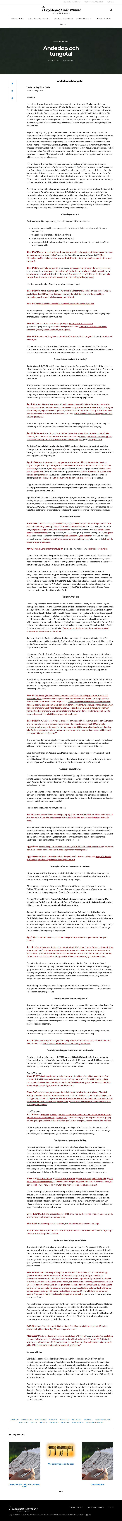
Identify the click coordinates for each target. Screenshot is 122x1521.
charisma (53, 1419)
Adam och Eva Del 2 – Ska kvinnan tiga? (24, 1485)
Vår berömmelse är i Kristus (61, 1464)
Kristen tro (16, 19)
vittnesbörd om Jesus (95, 1422)
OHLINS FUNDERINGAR (63, 19)
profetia (43, 1422)
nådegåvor (24, 1422)
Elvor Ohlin (64, 1419)
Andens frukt (41, 1419)
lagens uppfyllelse (103, 1419)
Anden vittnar (27, 1419)
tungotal (65, 1422)
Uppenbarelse (78, 1422)
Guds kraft (77, 1419)
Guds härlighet (97, 1484)
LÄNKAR (110, 2)
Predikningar (83, 19)
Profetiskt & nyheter (38, 19)
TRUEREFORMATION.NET (94, 2)
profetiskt (54, 1422)
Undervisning (102, 19)
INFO (62, 24)
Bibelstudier (64, 41)
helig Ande (89, 1419)
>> (44, 167)
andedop (14, 1419)
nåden (34, 1422)
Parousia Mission (71, 2)
